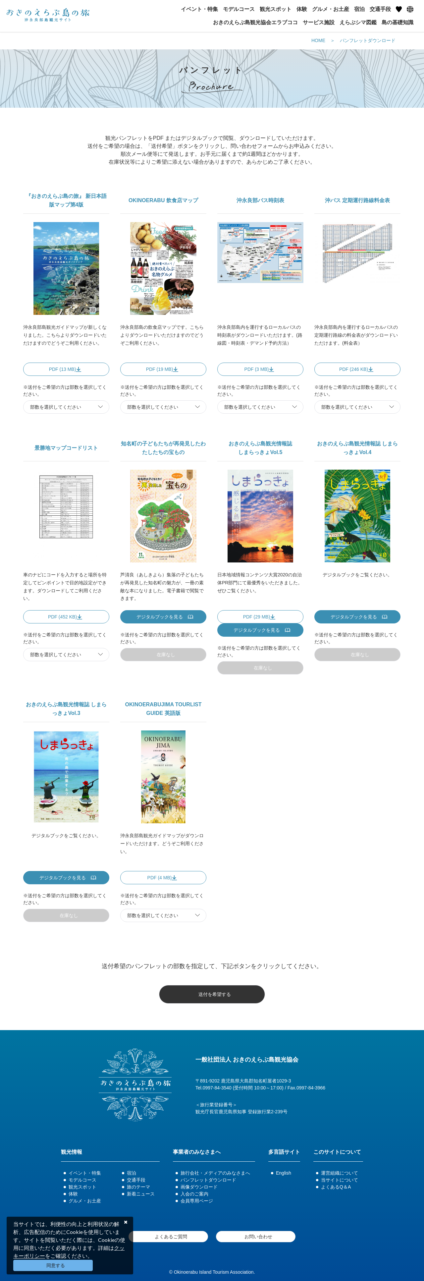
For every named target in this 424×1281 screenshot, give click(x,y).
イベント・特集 (85, 1173)
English (283, 1173)
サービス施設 (319, 22)
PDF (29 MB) (256, 616)
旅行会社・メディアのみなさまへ (215, 1173)
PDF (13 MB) (62, 369)
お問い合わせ (258, 1236)
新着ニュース (141, 1193)
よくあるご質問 (171, 1236)
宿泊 (131, 1173)
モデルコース (82, 1180)
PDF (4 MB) (159, 877)
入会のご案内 (194, 1193)
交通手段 (136, 1180)
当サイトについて (339, 1180)
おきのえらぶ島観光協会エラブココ (255, 22)
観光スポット (82, 1187)
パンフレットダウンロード (368, 40)
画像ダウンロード (199, 1187)
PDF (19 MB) (159, 369)
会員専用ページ (197, 1200)
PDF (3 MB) (256, 369)
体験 (73, 1193)
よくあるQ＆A (336, 1187)
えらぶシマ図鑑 (358, 22)
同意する (55, 1265)
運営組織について (339, 1173)
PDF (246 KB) (353, 369)
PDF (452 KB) (62, 616)
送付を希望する (214, 994)
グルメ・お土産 (85, 1200)
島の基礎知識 (397, 22)
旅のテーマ (138, 1187)
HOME (318, 40)
